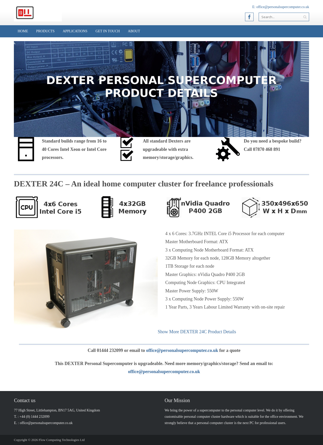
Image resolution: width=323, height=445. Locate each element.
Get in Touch (107, 31)
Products (45, 31)
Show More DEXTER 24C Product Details (197, 331)
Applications (75, 31)
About (134, 31)
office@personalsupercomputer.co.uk (282, 7)
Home (23, 31)
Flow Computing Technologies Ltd (62, 440)
